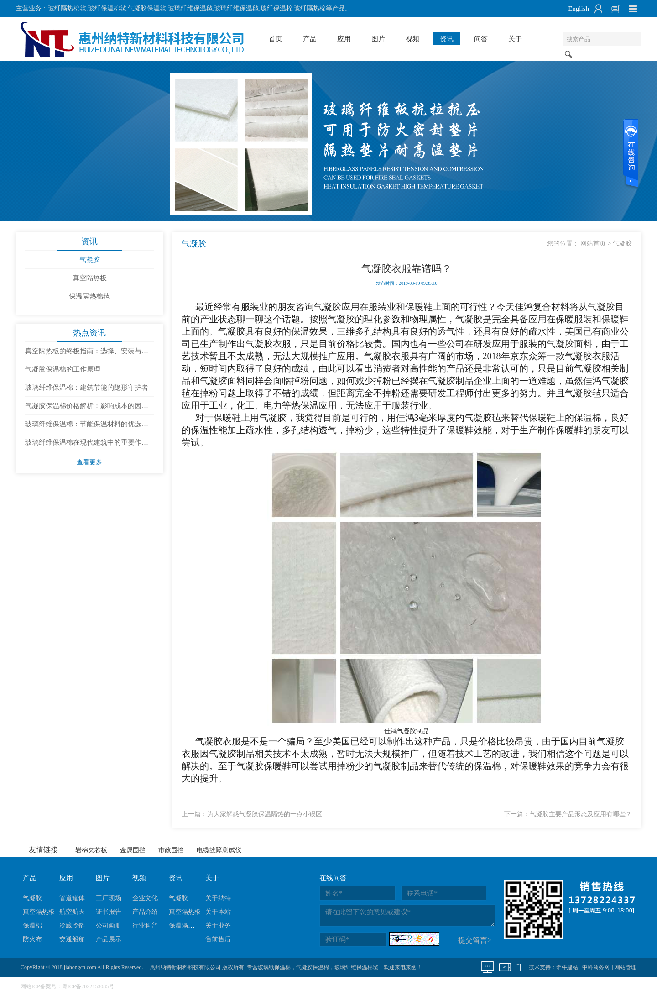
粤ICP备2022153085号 (88, 986)
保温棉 (32, 925)
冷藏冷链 (72, 925)
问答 (481, 38)
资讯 (447, 38)
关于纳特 (218, 898)
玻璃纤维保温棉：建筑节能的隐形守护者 (86, 387)
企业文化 (145, 898)
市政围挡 (171, 850)
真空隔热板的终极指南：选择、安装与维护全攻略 (86, 353)
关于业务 (218, 925)
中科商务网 (596, 967)
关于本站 (218, 911)
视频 (412, 38)
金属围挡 (133, 850)
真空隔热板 (90, 278)
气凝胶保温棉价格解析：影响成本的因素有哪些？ (86, 408)
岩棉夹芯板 (91, 850)
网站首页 (593, 243)
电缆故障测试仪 (219, 850)
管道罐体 (72, 898)
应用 (344, 38)
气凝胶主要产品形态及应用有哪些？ (581, 814)
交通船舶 (72, 939)
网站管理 (625, 967)
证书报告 (108, 911)
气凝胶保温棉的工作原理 (62, 369)
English (578, 8)
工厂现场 (108, 898)
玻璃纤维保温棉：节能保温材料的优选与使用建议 (86, 426)
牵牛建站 (567, 967)
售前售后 (218, 939)
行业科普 (145, 925)
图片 (378, 38)
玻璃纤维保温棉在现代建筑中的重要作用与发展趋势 (86, 445)
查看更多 (89, 462)
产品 (310, 38)
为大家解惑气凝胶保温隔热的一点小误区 (264, 814)
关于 (515, 38)
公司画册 (108, 925)
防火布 (32, 939)
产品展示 (108, 939)
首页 (275, 38)
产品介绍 (145, 911)
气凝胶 (89, 259)
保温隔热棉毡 (89, 296)
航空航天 (72, 911)
